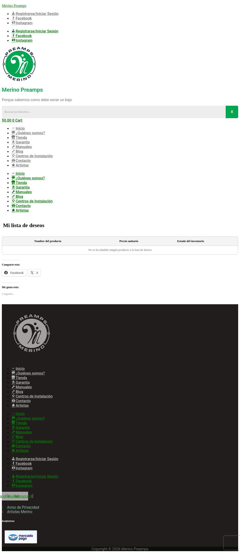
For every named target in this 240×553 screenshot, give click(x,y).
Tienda (19, 137)
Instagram (22, 23)
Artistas (20, 165)
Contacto (21, 160)
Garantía (20, 142)
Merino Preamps (14, 6)
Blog (17, 151)
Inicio (18, 128)
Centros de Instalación (32, 156)
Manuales (21, 147)
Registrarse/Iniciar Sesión (35, 14)
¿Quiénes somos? (28, 133)
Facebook (21, 18)
